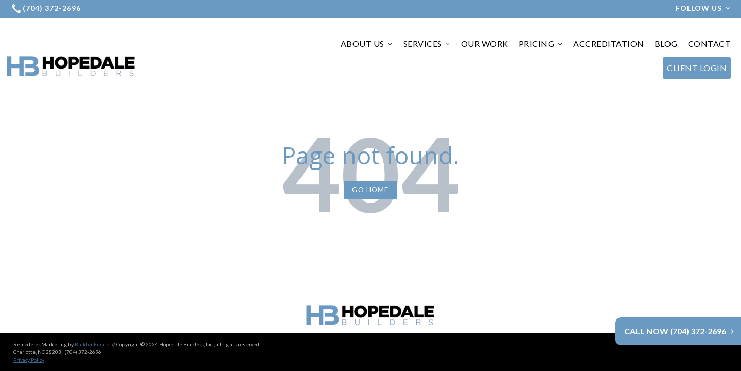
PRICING (541, 43)
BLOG (666, 43)
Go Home (370, 189)
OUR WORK (484, 43)
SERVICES (427, 43)
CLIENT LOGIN (697, 68)
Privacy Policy (28, 339)
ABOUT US (367, 43)
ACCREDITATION (608, 43)
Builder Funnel (93, 324)
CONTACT (709, 43)
